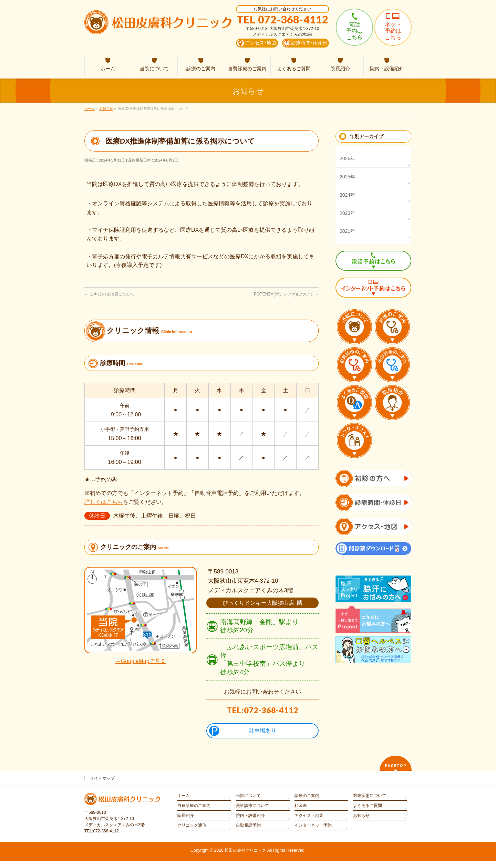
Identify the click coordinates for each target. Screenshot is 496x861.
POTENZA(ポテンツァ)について (286, 294)
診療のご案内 (306, 795)
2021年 (347, 231)
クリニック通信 (191, 825)
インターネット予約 (313, 825)
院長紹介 (185, 815)
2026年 (347, 158)
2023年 (347, 213)
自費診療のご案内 (193, 805)
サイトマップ (102, 778)
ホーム (183, 795)
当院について (248, 795)
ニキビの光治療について (109, 294)
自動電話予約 (248, 825)
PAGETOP (395, 765)
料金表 (300, 805)
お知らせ (361, 815)
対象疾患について (369, 795)
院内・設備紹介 (250, 815)
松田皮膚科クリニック (245, 850)
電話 (354, 30)
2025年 (347, 176)
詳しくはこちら (103, 502)
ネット (393, 30)
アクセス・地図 (308, 815)
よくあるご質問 (367, 805)
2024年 (347, 195)
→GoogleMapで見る (140, 661)
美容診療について (252, 805)
